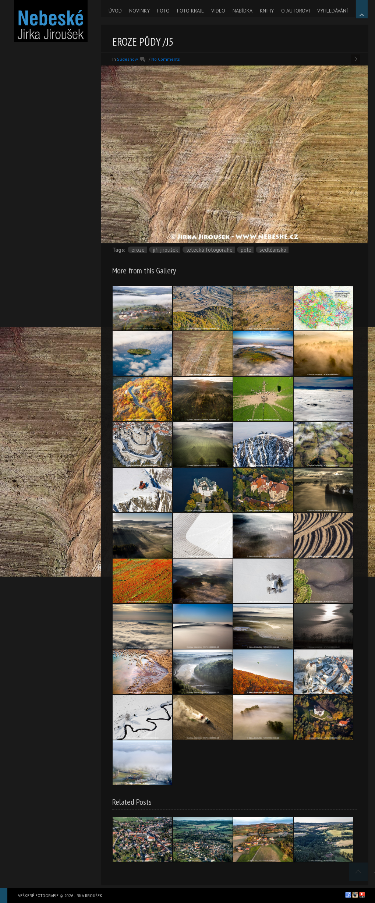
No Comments (165, 59)
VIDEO (218, 10)
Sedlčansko (272, 250)
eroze (138, 250)
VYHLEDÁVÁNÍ (332, 10)
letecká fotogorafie (209, 250)
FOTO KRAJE (190, 10)
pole (246, 250)
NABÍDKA (242, 10)
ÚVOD (115, 10)
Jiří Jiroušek (165, 250)
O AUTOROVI (295, 10)
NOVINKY (139, 10)
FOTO (163, 10)
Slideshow (127, 59)
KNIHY (267, 10)
